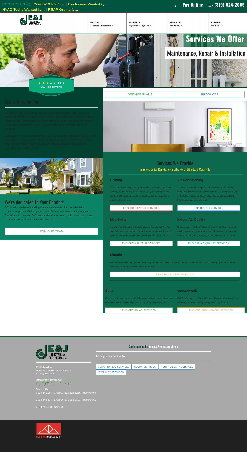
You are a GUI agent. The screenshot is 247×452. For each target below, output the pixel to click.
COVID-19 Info (49, 4)
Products (209, 94)
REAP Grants (63, 9)
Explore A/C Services (208, 208)
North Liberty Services (177, 367)
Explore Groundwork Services (211, 310)
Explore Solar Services (139, 310)
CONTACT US (16, 4)
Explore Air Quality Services (208, 243)
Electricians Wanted (88, 4)
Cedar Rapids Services (113, 367)
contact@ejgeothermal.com (163, 346)
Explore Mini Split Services (141, 243)
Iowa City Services (111, 372)
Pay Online (189, 4)
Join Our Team (51, 231)
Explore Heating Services (141, 208)
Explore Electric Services (175, 274)
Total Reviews (51, 86)
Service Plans (140, 94)
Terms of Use (42, 389)
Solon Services (145, 367)
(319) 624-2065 (226, 4)
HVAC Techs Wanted (23, 9)
